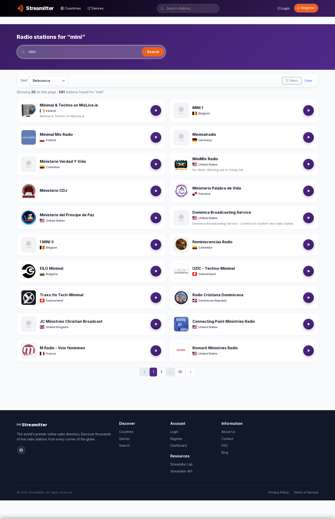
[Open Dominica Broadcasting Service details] (181, 217)
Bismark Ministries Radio (215, 348)
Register (306, 8)
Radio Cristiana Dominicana (217, 295)
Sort (24, 80)
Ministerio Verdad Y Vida (63, 161)
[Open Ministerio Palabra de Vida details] (181, 190)
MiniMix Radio (205, 158)
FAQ (224, 445)
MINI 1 (197, 107)
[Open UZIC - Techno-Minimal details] (181, 271)
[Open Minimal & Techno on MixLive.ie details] (28, 110)
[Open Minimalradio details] (181, 137)
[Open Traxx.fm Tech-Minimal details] (28, 297)
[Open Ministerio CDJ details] (28, 190)
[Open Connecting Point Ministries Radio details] (181, 324)
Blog (224, 452)
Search (153, 52)
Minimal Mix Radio (56, 134)
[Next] (190, 372)
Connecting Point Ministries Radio (223, 321)
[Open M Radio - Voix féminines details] (28, 350)
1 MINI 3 (47, 242)
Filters (291, 80)
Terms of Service (305, 492)
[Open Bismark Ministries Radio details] (181, 350)
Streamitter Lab (181, 464)
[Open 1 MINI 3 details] (28, 244)
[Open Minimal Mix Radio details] (28, 137)
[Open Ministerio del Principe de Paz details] (28, 217)
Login (283, 8)
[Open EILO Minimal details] (28, 271)
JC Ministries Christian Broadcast (71, 321)
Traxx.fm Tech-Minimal (61, 295)
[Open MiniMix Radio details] (181, 164)
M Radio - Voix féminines (62, 348)
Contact (227, 439)
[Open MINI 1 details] (181, 110)
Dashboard (178, 445)
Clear (308, 80)
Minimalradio (204, 134)
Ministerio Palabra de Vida (216, 188)
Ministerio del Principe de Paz (67, 215)
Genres (95, 8)
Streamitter (32, 424)
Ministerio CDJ (53, 190)
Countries (70, 8)
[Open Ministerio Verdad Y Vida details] (28, 164)
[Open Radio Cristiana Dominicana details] (181, 297)
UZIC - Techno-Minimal (213, 268)
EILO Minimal (51, 268)
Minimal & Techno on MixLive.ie (69, 105)
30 (180, 372)
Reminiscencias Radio (212, 242)
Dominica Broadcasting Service (221, 212)
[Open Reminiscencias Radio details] (181, 244)
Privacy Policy (278, 492)
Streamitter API (181, 471)
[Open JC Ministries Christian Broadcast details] (28, 324)
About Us (228, 432)
